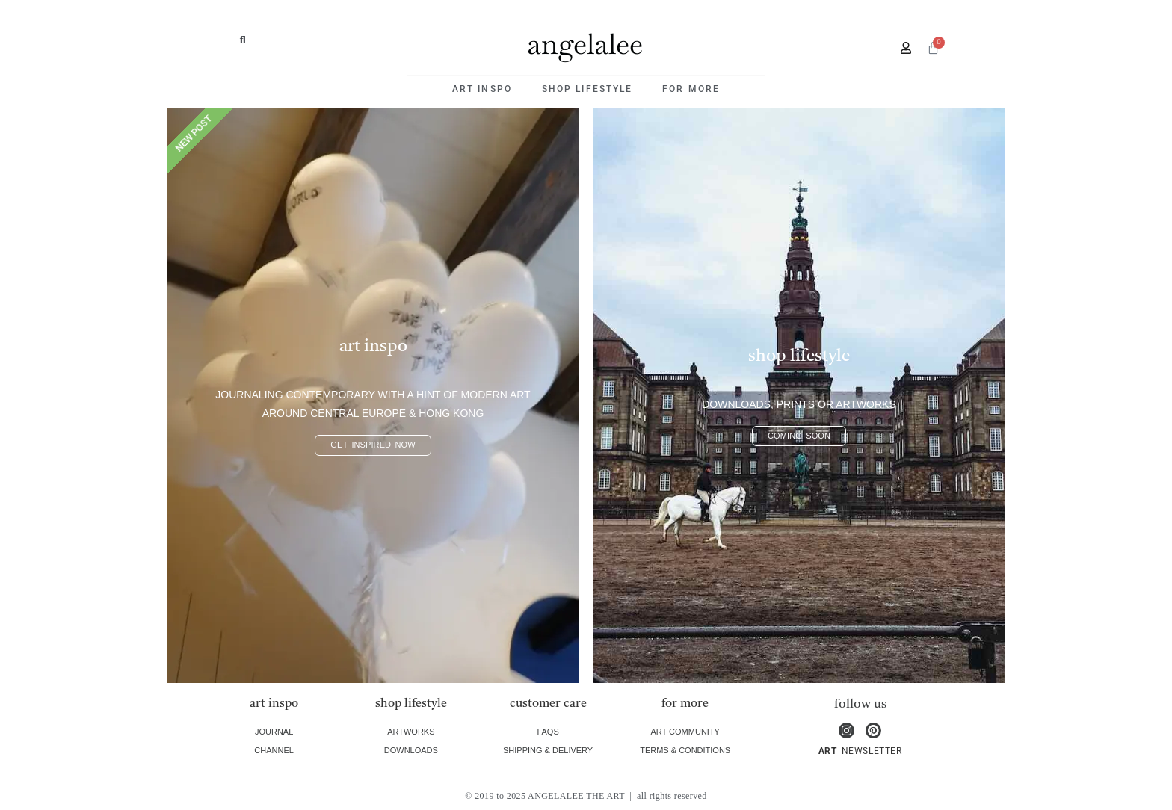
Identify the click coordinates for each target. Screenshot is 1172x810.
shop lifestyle (587, 89)
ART (827, 751)
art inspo (482, 89)
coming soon (799, 435)
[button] (243, 39)
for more (691, 89)
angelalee (585, 43)
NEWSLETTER (869, 751)
